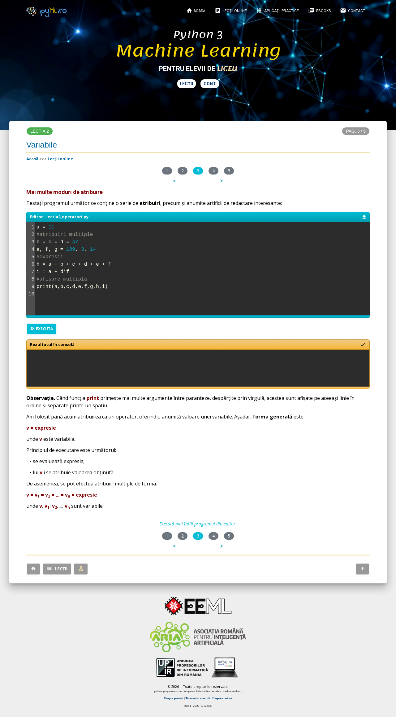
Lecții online (231, 10)
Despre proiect (173, 698)
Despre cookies (222, 698)
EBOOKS (319, 10)
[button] (33, 569)
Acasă (195, 10)
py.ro (46, 10)
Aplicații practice (277, 10)
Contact (352, 10)
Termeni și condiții (198, 698)
